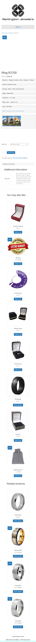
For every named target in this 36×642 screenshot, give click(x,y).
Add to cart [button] (18, 232)
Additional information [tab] (9, 164)
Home (3, 33)
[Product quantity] (4, 152)
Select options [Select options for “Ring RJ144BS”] (18, 556)
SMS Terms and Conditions (12, 639)
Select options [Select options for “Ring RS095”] (18, 405)
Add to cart (11, 152)
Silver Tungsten (8, 33)
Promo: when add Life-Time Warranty (13, 111)
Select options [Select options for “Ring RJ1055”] (18, 521)
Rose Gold (15, 158)
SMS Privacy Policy (25, 639)
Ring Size (4, 144)
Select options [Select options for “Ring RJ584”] (18, 591)
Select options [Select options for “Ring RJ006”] (18, 627)
